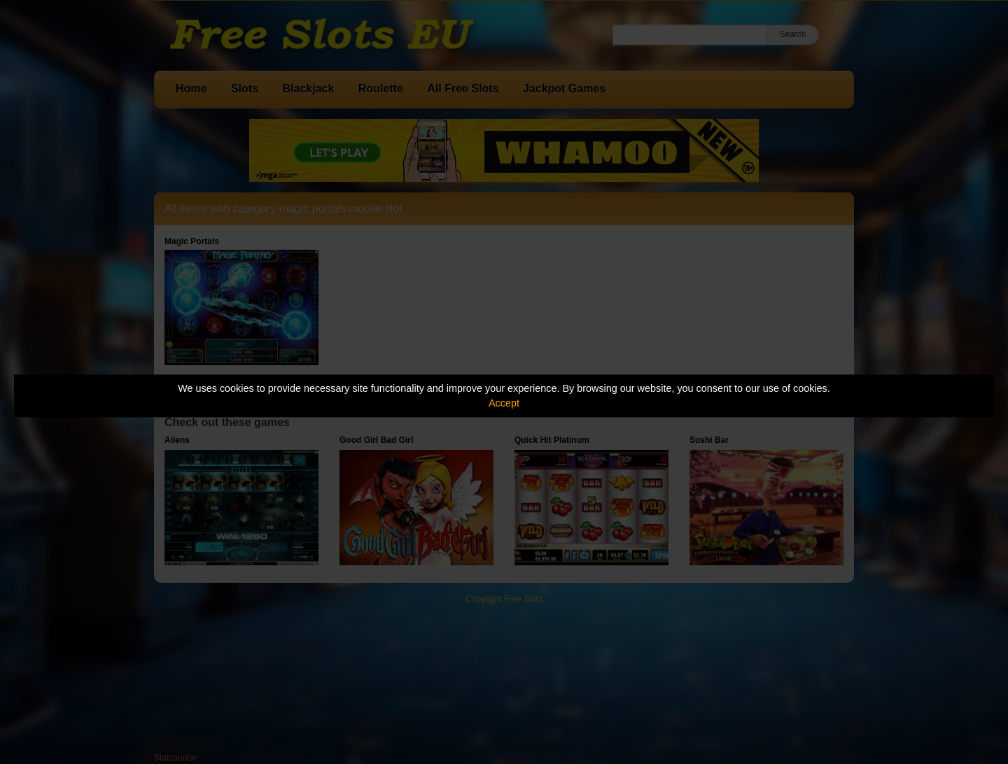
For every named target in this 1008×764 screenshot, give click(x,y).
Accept (504, 403)
